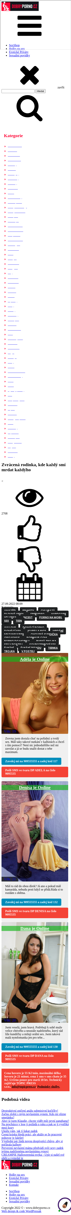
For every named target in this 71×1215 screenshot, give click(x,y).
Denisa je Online (35, 787)
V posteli (28, 651)
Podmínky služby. (48, 1086)
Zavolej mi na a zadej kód (31, 761)
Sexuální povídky (19, 55)
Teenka (53, 648)
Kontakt (14, 1184)
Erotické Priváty (18, 52)
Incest (28, 617)
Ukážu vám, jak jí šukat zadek (19, 1131)
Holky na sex (17, 1174)
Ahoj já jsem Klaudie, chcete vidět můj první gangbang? (35, 1120)
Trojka (9, 651)
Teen (19, 621)
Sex (6, 621)
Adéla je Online (35, 659)
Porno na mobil (50, 617)
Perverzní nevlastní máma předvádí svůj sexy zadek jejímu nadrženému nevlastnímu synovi (32, 1149)
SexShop (14, 1191)
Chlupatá (48, 610)
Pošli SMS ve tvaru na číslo (30, 772)
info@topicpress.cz (24, 1086)
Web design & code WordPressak (21, 1211)
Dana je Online (34, 928)
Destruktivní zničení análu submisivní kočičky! (29, 1110)
